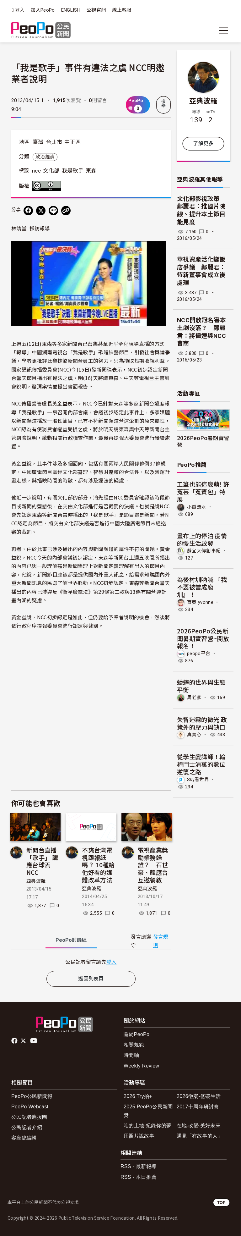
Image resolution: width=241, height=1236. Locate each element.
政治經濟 (45, 157)
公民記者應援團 (29, 1117)
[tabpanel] (91, 961)
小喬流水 (196, 507)
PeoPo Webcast (30, 1106)
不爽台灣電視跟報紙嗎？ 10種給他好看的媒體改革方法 (98, 865)
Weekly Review (141, 1065)
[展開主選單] (223, 30)
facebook (15, 1041)
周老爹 (194, 697)
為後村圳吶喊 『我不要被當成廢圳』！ (202, 587)
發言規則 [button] (161, 941)
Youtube (34, 1041)
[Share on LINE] (53, 210)
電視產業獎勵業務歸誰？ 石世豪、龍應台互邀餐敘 (153, 865)
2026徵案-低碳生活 (199, 1096)
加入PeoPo (43, 10)
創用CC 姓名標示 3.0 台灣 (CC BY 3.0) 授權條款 (48, 186)
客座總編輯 (24, 1137)
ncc (36, 171)
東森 (91, 171)
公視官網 (96, 10)
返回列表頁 (91, 979)
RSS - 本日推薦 (138, 1177)
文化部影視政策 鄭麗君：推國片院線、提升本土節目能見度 (201, 210)
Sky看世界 (198, 779)
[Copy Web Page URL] (66, 210)
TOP (221, 1202)
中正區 (72, 142)
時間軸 (131, 1055)
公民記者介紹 (26, 1127)
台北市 (54, 142)
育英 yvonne (200, 602)
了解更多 (203, 143)
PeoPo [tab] (71, 940)
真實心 (194, 734)
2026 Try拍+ (138, 1096)
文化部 (51, 171)
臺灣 (38, 142)
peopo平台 (198, 653)
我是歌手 (72, 171)
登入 (20, 10)
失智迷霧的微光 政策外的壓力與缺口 (202, 723)
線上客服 (121, 10)
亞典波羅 (36, 881)
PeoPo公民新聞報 (31, 1096)
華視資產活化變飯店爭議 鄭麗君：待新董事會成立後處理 (201, 271)
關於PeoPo (136, 1034)
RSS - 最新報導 (138, 1166)
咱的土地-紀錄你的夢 (148, 1125)
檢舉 (163, 103)
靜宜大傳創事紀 (204, 551)
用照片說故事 (139, 1136)
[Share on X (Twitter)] (41, 210)
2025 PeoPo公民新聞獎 (148, 1111)
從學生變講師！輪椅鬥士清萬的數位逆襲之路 (201, 764)
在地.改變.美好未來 (199, 1125)
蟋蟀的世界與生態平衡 (201, 686)
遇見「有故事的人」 (200, 1136)
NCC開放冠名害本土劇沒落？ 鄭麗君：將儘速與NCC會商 (201, 332)
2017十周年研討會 (198, 1106)
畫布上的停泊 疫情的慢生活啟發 (202, 539)
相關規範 (134, 1044)
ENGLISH (70, 10)
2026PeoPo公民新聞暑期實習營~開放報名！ (203, 638)
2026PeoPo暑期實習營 (203, 441)
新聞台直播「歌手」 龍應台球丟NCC (42, 861)
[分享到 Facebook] (28, 210)
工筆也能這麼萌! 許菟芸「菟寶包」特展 (203, 491)
